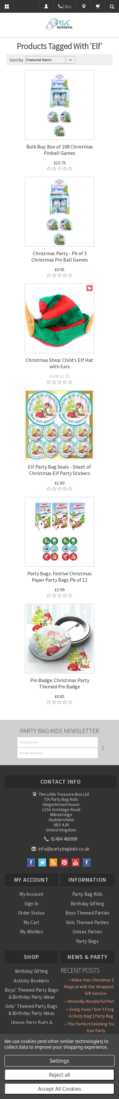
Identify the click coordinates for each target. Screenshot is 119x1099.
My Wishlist (31, 932)
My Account (31, 894)
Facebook (31, 862)
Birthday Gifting (87, 904)
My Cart (31, 922)
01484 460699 (61, 839)
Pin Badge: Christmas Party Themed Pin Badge (59, 683)
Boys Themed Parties (87, 913)
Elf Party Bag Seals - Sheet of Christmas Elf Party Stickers (59, 469)
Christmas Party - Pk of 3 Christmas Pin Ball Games (59, 256)
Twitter (42, 862)
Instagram (87, 862)
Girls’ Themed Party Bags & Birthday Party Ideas (31, 1009)
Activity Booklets (31, 981)
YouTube (76, 862)
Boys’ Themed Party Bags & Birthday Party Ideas (31, 993)
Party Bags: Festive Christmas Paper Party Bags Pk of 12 (59, 576)
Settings (59, 1060)
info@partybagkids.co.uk (60, 849)
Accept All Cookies (59, 1088)
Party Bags (87, 941)
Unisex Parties (87, 932)
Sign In (31, 904)
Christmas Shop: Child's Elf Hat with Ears (59, 363)
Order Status (31, 913)
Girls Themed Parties (87, 922)
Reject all (59, 1074)
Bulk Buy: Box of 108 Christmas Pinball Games (59, 149)
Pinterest (65, 862)
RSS (53, 862)
